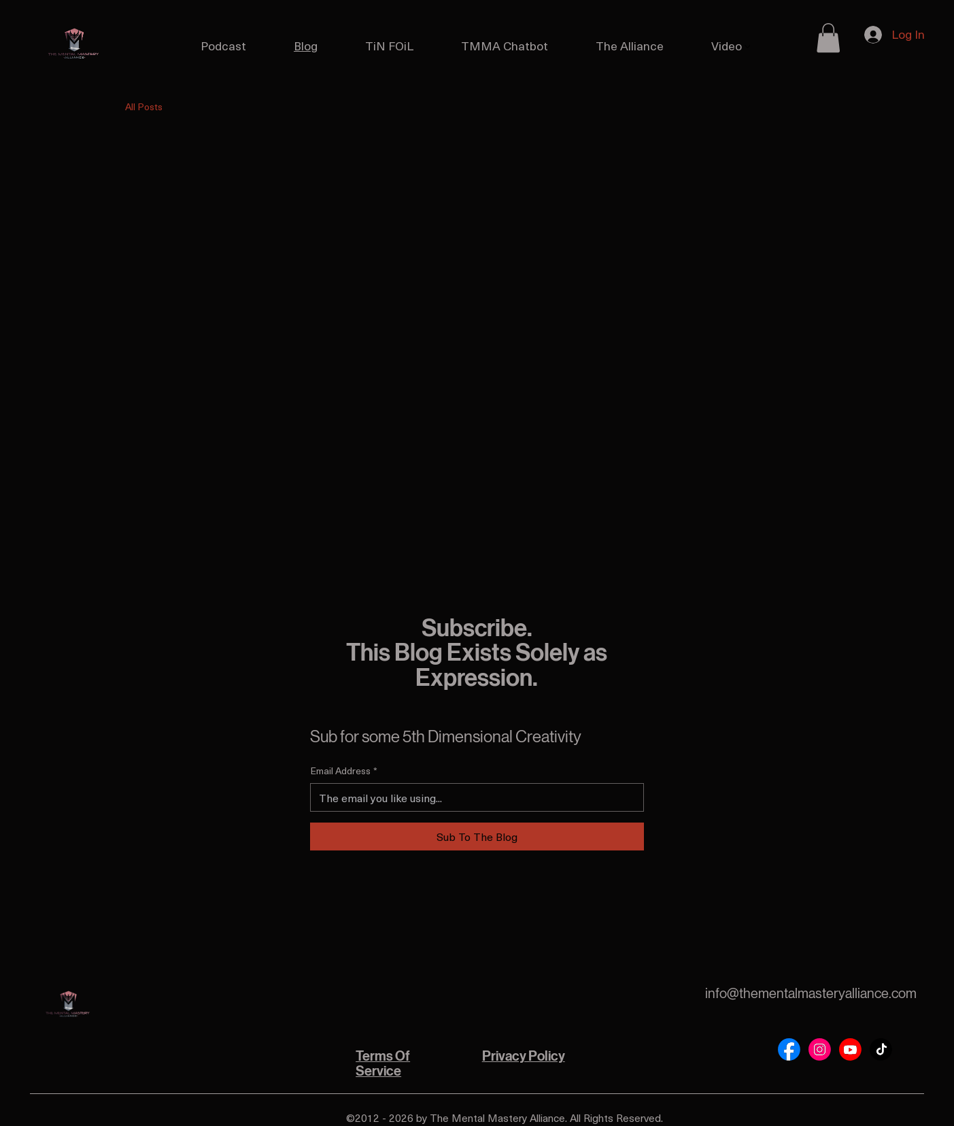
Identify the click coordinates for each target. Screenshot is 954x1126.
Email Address (343, 771)
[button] (828, 37)
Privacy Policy (523, 1056)
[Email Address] (473, 797)
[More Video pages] (748, 47)
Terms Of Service (383, 1063)
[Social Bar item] (789, 1049)
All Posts (144, 107)
